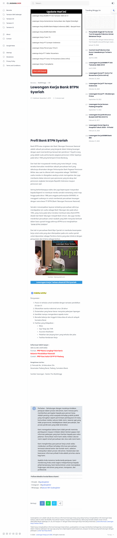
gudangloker (44, 482)
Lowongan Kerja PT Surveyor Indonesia (46, 43)
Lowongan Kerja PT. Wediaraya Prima (101, 95)
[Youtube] (13, 534)
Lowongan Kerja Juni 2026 (44, 535)
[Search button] (33, 3)
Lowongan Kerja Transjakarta (42, 64)
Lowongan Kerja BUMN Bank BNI (44, 32)
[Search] (59, 3)
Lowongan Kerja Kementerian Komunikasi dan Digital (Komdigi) (55, 21)
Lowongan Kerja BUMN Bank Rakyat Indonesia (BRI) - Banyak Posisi (56, 26)
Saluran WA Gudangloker (50, 488)
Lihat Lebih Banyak (39, 71)
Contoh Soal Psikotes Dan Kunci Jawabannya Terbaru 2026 (100, 52)
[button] (113, 3)
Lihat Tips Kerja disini (44, 531)
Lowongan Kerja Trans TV (41, 37)
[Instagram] (7, 534)
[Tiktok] (20, 534)
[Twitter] (10, 534)
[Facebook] (4, 534)
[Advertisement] (72, 119)
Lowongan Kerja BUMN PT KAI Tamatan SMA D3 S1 (50, 16)
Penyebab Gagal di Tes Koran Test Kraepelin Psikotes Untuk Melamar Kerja (101, 34)
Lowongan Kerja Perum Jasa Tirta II (44, 48)
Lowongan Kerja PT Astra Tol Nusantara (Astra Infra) (51, 59)
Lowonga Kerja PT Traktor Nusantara (45, 53)
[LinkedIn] (17, 534)
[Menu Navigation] (4, 3)
